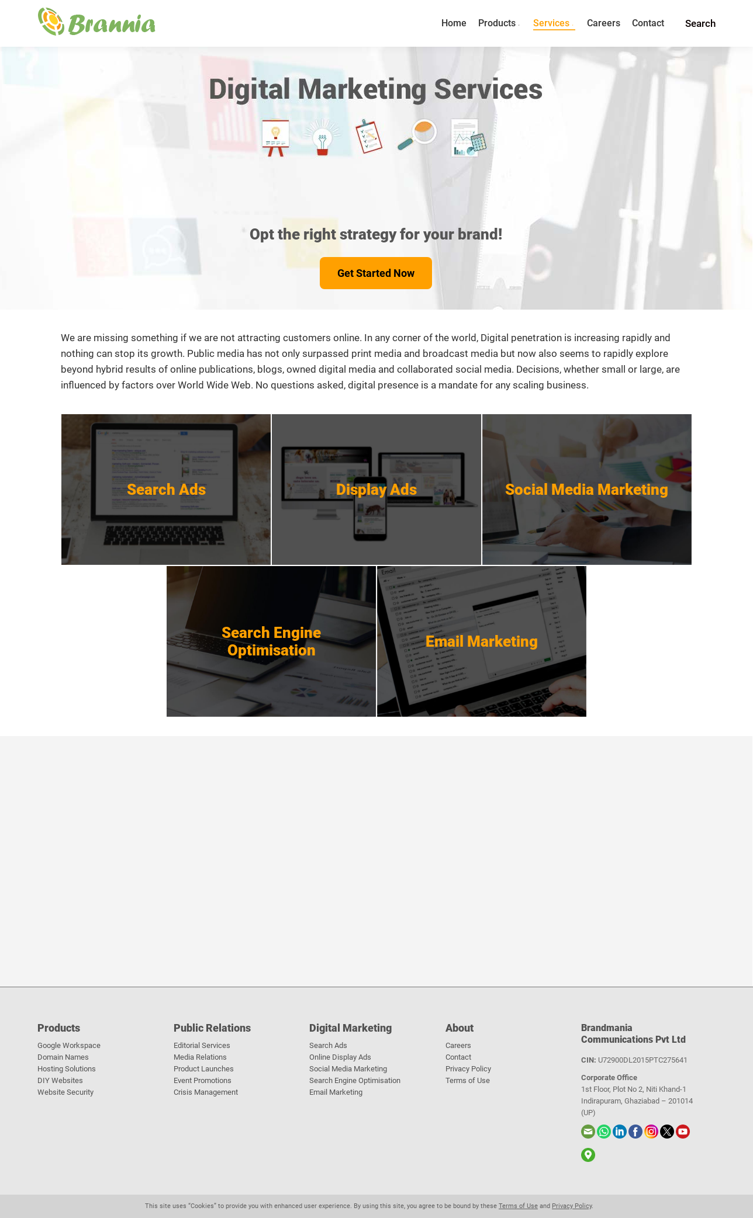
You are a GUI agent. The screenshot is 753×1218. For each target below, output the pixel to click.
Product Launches (204, 1068)
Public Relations (212, 1028)
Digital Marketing (350, 1028)
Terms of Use (467, 1080)
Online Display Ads (340, 1057)
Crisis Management (206, 1092)
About (459, 1028)
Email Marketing (335, 1092)
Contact (458, 1057)
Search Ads (328, 1045)
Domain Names (63, 1057)
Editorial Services (202, 1045)
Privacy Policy (468, 1068)
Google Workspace (69, 1045)
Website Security (65, 1092)
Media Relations (200, 1057)
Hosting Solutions (66, 1068)
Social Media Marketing (348, 1068)
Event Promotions (203, 1080)
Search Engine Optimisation (354, 1080)
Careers (458, 1045)
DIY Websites (60, 1080)
